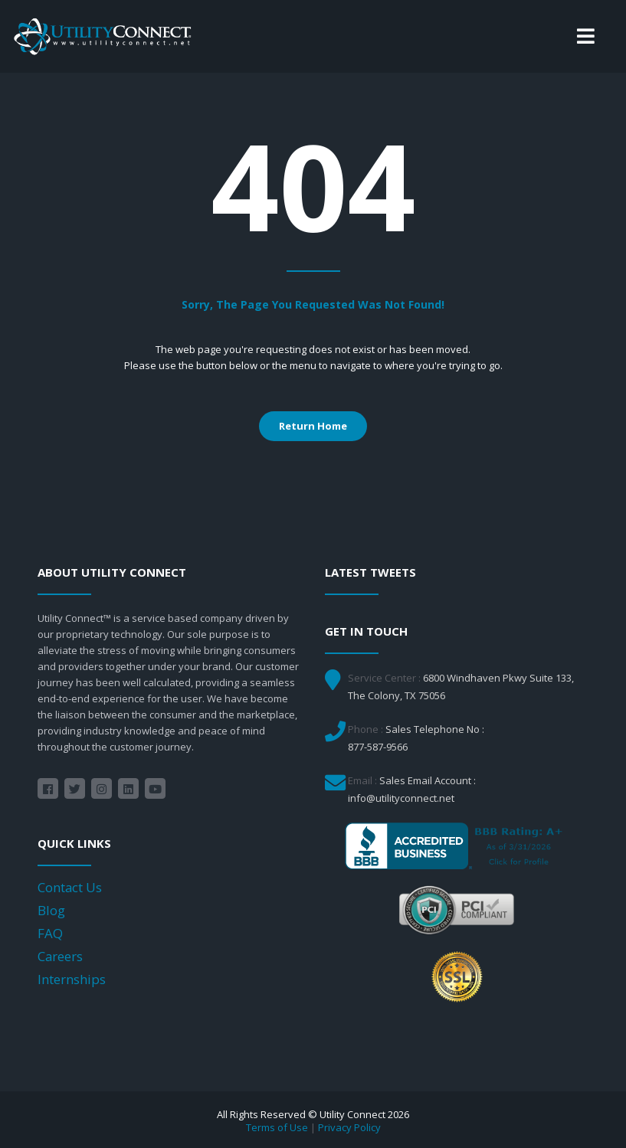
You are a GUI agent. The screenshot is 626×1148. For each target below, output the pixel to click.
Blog (51, 910)
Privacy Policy (349, 1127)
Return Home (313, 426)
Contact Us (70, 887)
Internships (72, 979)
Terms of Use (277, 1127)
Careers (60, 956)
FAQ (50, 933)
